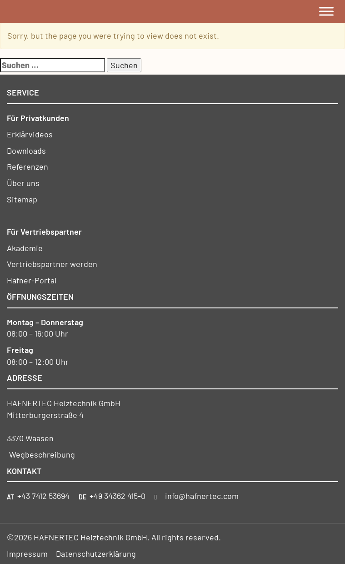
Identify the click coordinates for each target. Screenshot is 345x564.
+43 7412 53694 (43, 496)
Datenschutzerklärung (96, 554)
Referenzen (27, 166)
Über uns (23, 183)
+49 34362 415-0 (117, 496)
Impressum (27, 554)
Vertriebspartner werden (52, 264)
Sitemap (22, 199)
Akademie (25, 248)
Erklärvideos (30, 134)
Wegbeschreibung (42, 454)
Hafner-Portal (31, 280)
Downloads (26, 151)
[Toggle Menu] (326, 11)
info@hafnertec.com (202, 496)
